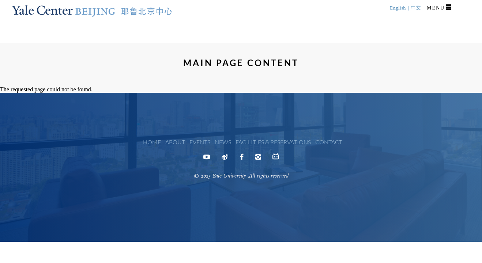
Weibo (225, 159)
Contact (328, 141)
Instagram (258, 159)
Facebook (242, 159)
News (223, 141)
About (175, 141)
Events (199, 141)
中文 (416, 8)
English (398, 8)
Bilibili (275, 158)
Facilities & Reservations (273, 141)
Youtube (206, 159)
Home (152, 141)
